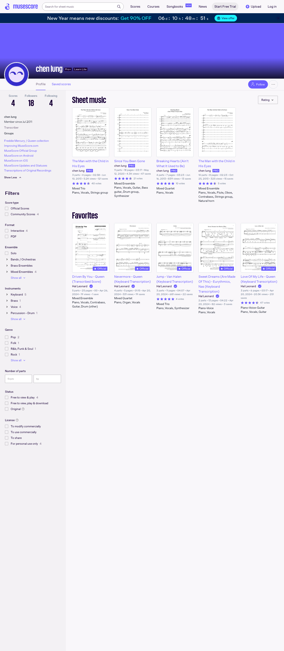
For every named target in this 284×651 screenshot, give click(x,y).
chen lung (49, 68)
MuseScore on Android (18, 155)
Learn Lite (80, 69)
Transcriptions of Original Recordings (27, 170)
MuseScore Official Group (20, 150)
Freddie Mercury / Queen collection (26, 140)
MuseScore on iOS (16, 160)
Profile (41, 84)
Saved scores (61, 84)
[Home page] (21, 6)
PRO (89, 170)
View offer (226, 18)
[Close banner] (278, 18)
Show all (18, 278)
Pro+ (68, 69)
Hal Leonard (79, 286)
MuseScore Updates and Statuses (25, 165)
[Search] (118, 7)
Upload (253, 6)
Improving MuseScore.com (21, 145)
